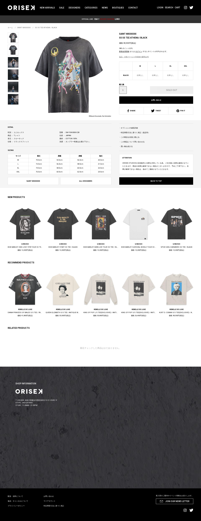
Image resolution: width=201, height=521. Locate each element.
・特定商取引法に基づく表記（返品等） (134, 133)
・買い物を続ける (126, 146)
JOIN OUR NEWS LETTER (177, 501)
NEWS (105, 7)
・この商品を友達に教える (129, 137)
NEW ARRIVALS (47, 7)
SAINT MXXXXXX (127, 34)
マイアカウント (49, 501)
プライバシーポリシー (16, 506)
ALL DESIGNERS (85, 181)
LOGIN (160, 7)
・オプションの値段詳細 (128, 128)
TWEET (156, 111)
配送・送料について (15, 496)
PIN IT (180, 111)
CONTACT (133, 7)
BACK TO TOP (156, 181)
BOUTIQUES (118, 7)
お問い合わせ (156, 100)
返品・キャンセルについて (18, 501)
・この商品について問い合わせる (132, 142)
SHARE (131, 111)
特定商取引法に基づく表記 (54, 506)
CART (177, 7)
